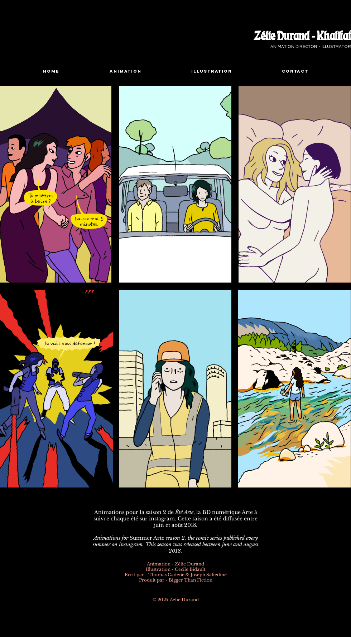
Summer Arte (147, 538)
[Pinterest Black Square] (179, 609)
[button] (125, 71)
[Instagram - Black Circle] (170, 609)
